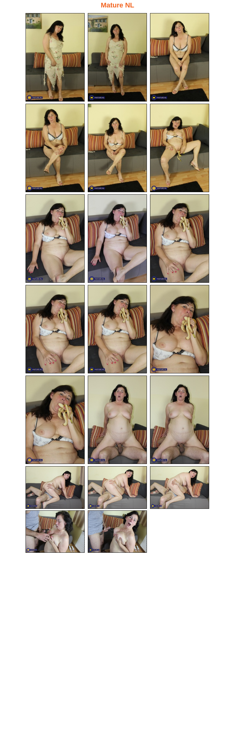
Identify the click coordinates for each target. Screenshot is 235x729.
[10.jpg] (55, 329)
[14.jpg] (117, 420)
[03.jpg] (179, 57)
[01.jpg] (55, 57)
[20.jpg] (117, 531)
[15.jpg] (179, 420)
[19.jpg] (55, 531)
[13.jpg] (55, 420)
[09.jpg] (179, 238)
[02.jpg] (117, 57)
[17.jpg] (117, 487)
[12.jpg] (179, 329)
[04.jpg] (55, 148)
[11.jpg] (117, 329)
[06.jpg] (179, 148)
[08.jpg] (117, 238)
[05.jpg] (117, 148)
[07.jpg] (55, 238)
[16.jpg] (55, 487)
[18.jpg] (179, 487)
